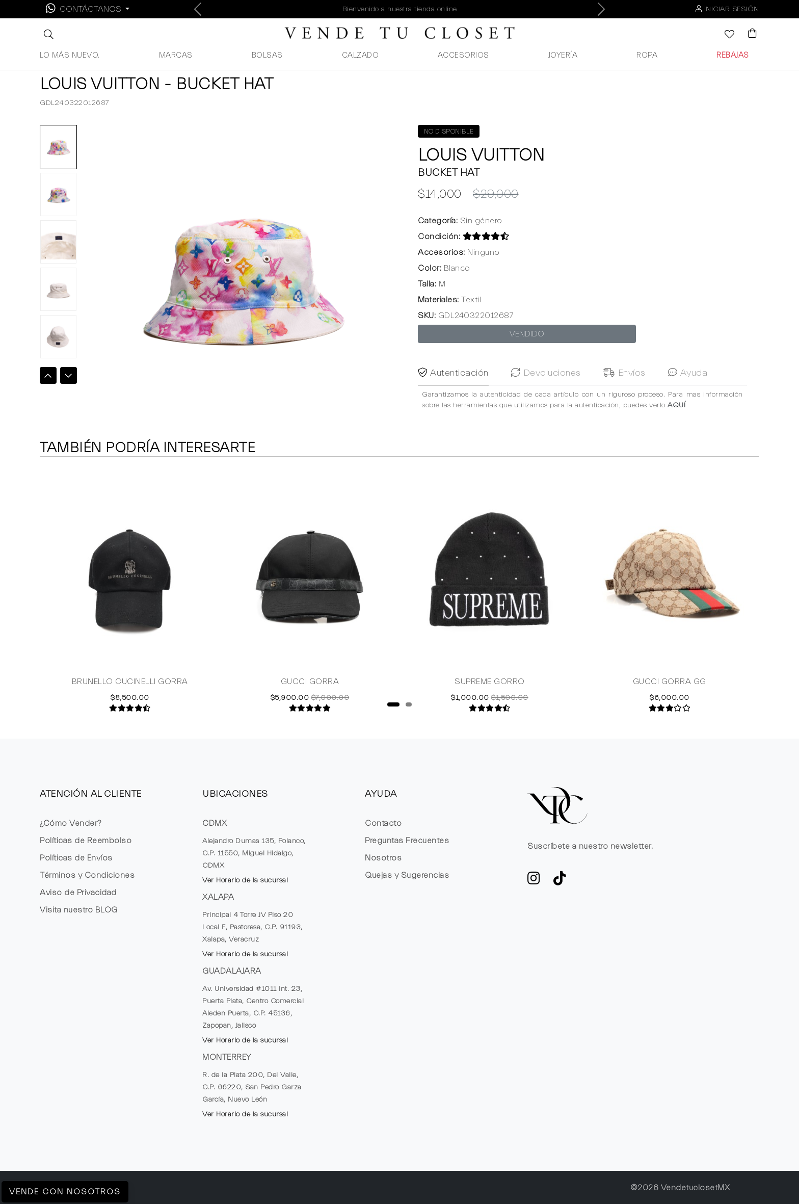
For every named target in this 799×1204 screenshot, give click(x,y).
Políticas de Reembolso (85, 840)
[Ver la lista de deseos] (724, 35)
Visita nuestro (79, 909)
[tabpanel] (130, 590)
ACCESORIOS (463, 55)
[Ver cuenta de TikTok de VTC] (560, 881)
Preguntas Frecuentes (407, 840)
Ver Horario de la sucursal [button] (245, 880)
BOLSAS (267, 55)
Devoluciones (546, 390)
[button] (47, 34)
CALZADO (360, 55)
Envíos (624, 390)
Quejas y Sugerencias (407, 875)
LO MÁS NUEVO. (70, 55)
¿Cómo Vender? (70, 823)
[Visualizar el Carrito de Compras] (747, 34)
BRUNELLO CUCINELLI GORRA (130, 682)
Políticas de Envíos (76, 857)
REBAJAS (732, 55)
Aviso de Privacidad (78, 892)
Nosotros (383, 857)
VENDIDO (527, 333)
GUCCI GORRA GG (669, 682)
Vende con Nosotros (65, 1191)
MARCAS (176, 55)
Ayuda (688, 390)
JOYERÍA (563, 55)
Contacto (383, 823)
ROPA (646, 55)
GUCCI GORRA (310, 682)
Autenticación (453, 390)
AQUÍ (676, 422)
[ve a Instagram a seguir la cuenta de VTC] (534, 881)
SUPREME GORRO (490, 682)
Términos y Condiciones (87, 875)
